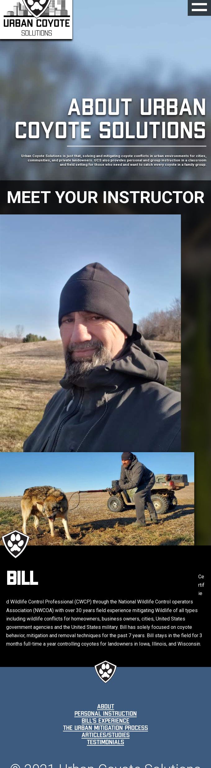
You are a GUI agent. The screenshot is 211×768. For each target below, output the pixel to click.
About (105, 706)
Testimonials (105, 742)
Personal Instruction (105, 713)
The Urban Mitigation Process (105, 728)
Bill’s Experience (105, 720)
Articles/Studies (106, 735)
